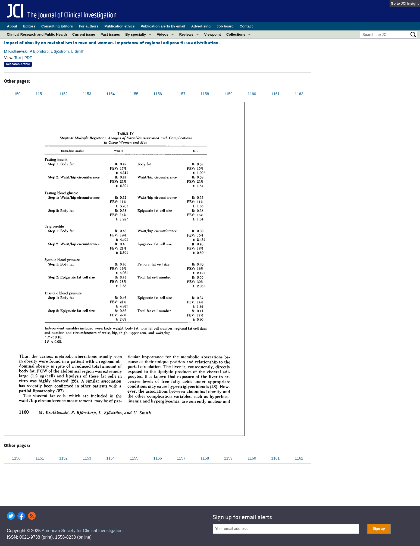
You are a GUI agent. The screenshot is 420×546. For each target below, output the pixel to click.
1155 (134, 94)
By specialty (135, 34)
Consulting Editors (57, 26)
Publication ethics (119, 26)
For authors (88, 26)
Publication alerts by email (163, 26)
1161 (275, 94)
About (12, 26)
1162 (299, 94)
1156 (157, 94)
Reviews (186, 34)
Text (17, 57)
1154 (110, 94)
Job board (225, 26)
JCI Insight (410, 3)
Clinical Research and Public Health (37, 34)
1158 (204, 94)
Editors (29, 26)
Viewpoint (212, 34)
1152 (63, 94)
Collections (235, 34)
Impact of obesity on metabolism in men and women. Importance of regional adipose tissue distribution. (112, 43)
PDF (28, 57)
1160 (251, 94)
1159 (228, 94)
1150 (16, 94)
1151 (40, 94)
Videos (162, 34)
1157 (181, 94)
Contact (246, 26)
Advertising (201, 26)
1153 (87, 94)
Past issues (110, 34)
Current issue (83, 34)
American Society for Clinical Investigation (82, 530)
